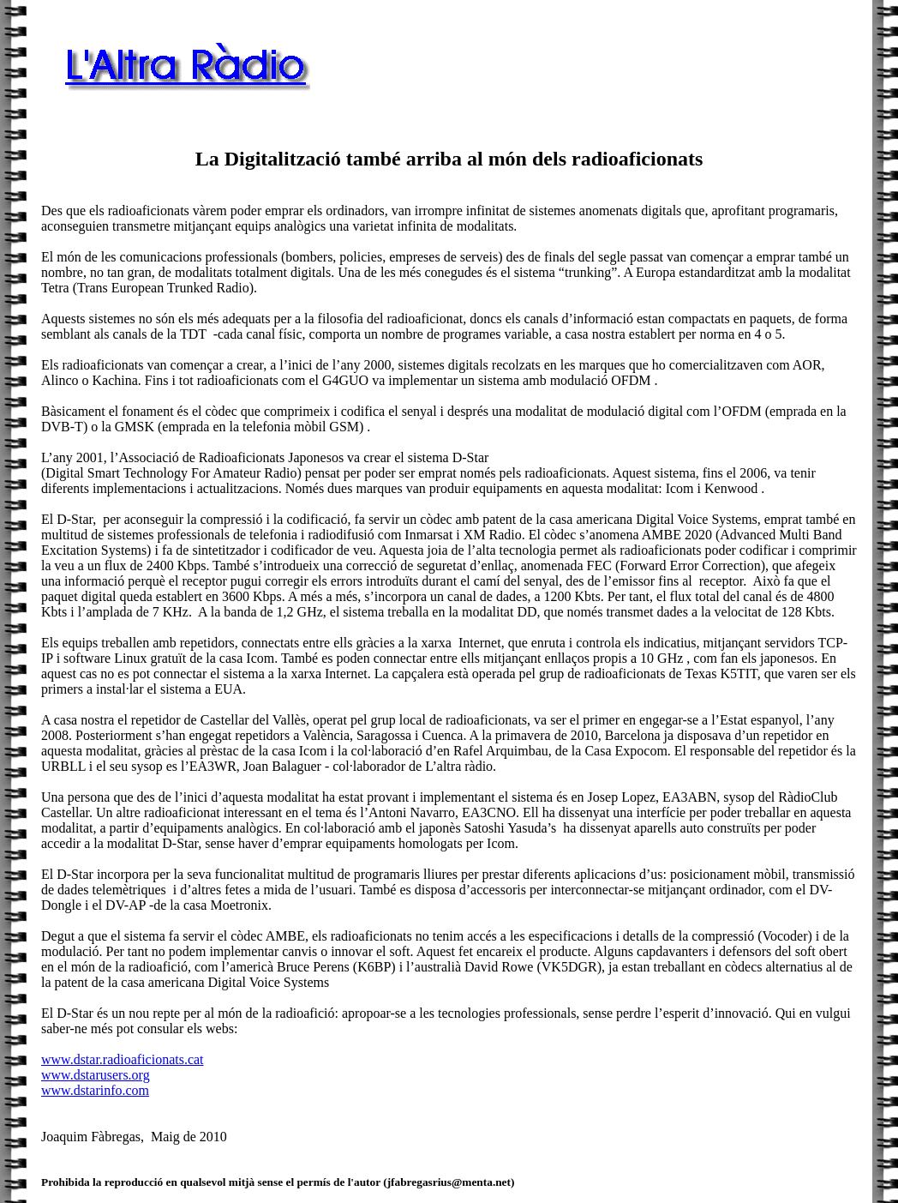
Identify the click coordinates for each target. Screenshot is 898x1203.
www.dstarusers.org (95, 1075)
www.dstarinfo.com (95, 1090)
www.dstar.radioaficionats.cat (122, 1059)
